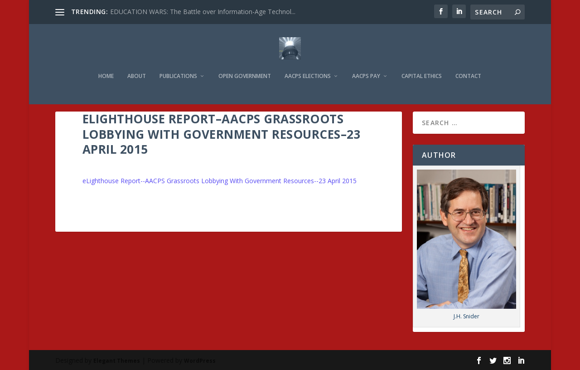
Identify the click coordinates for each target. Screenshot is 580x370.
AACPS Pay (366, 64)
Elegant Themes (116, 359)
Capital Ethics (421, 64)
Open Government (244, 64)
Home (106, 64)
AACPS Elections (308, 64)
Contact (468, 64)
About (136, 64)
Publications (178, 64)
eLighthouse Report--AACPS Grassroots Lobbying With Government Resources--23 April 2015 (219, 179)
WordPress (200, 359)
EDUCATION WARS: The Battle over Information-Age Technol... (202, 11)
